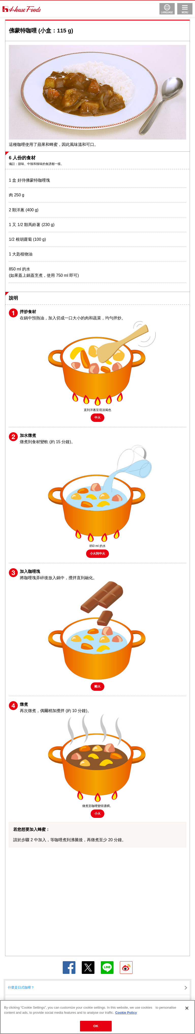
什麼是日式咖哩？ (21, 987)
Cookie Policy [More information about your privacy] (126, 1012)
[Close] (186, 1008)
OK (96, 1026)
